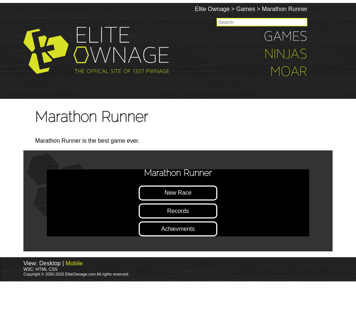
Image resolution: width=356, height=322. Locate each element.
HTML (41, 269)
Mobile (74, 263)
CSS (53, 269)
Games (271, 9)
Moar (314, 72)
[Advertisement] (133, 301)
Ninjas (311, 54)
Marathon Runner (310, 9)
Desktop (50, 263)
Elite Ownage (237, 9)
